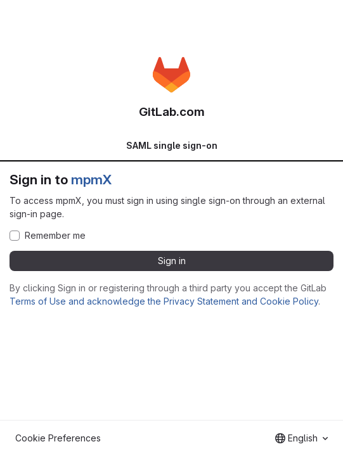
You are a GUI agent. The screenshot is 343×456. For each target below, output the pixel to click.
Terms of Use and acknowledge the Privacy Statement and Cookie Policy (164, 301)
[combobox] (301, 438)
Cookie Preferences (58, 438)
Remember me (55, 236)
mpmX (91, 179)
